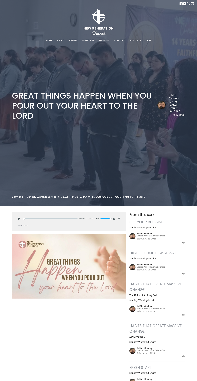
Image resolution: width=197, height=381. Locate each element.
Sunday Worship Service (42, 197)
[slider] (50, 218)
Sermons (104, 40)
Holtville (135, 40)
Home (49, 40)
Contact (119, 40)
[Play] (19, 218)
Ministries (88, 40)
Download (22, 225)
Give (148, 40)
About (61, 40)
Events (73, 40)
